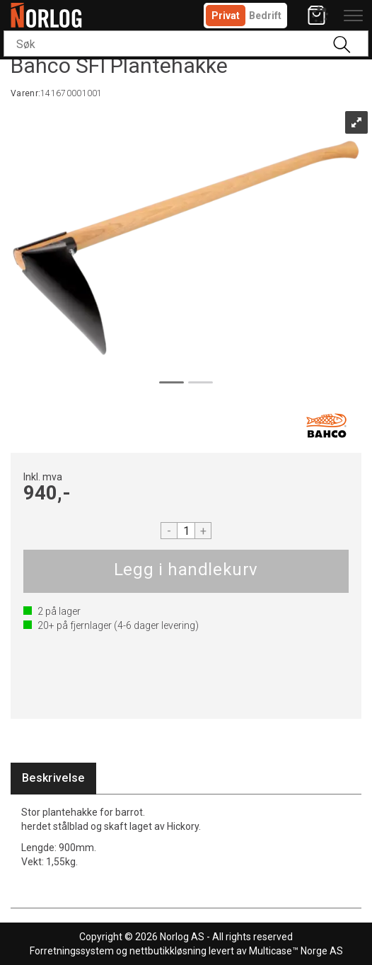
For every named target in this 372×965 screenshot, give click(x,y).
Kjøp (186, 571)
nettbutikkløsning (168, 951)
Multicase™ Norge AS (296, 951)
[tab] (53, 778)
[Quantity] (186, 530)
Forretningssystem (72, 951)
